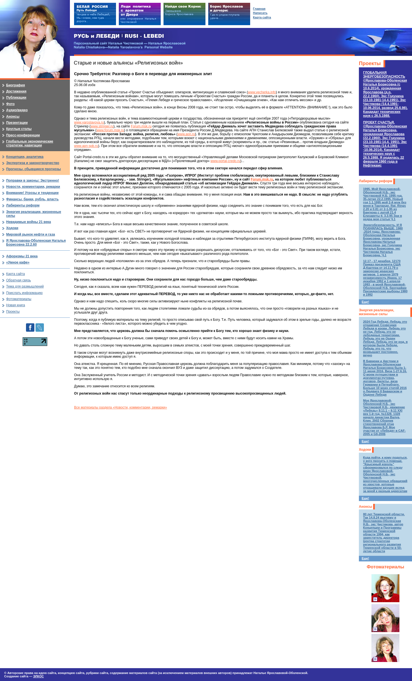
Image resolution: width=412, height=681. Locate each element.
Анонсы (365, 507)
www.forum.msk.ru (110, 130)
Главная (259, 8)
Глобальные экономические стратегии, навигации (29, 143)
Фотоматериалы (385, 567)
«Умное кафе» (17, 262)
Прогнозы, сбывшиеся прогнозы (33, 169)
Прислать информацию (24, 293)
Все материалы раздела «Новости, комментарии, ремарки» (120, 407)
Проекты (370, 63)
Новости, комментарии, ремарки (33, 187)
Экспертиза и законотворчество (32, 163)
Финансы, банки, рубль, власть (32, 199)
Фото (10, 104)
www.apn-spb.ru (86, 146)
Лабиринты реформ (375, 181)
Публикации (16, 97)
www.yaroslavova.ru (89, 122)
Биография (15, 85)
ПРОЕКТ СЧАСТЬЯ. (385, 143)
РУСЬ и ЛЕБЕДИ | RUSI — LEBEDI (119, 36)
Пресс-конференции (23, 135)
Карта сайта (15, 274)
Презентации (17, 123)
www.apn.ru (186, 134)
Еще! (365, 301)
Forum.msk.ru (141, 126)
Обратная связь (18, 280)
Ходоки (365, 450)
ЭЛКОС (38, 676)
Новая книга (15, 305)
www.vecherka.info (262, 92)
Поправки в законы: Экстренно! (32, 180)
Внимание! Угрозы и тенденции (32, 193)
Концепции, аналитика (25, 157)
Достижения (16, 91)
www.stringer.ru (102, 126)
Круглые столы (19, 129)
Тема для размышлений (25, 286)
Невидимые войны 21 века (28, 222)
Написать (260, 13)
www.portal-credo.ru (225, 161)
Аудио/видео (17, 110)
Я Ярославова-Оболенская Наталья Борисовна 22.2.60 (36, 242)
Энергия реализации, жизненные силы (376, 312)
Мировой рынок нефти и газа (30, 234)
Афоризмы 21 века (21, 256)
